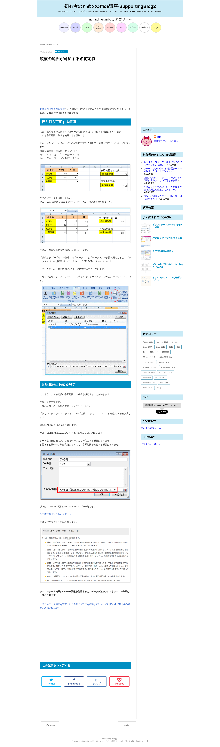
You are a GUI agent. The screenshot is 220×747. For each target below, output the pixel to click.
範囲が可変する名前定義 (52, 109)
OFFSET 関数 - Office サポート (55, 514)
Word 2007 (164, 383)
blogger (175, 342)
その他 (158, 388)
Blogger (115, 738)
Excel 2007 (147, 347)
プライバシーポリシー (152, 444)
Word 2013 (147, 388)
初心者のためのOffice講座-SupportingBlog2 (110, 6)
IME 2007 (154, 352)
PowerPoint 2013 (168, 367)
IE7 (178, 347)
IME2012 (165, 352)
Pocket (119, 681)
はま (159, 137)
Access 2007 (148, 342)
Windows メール (165, 372)
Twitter (51, 681)
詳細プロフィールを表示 (166, 141)
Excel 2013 (160, 347)
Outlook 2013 (163, 362)
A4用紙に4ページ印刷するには (167, 238)
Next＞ (127, 725)
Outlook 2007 (148, 362)
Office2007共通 (149, 357)
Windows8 (147, 378)
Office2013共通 (165, 357)
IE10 (171, 347)
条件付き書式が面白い (163, 251)
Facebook (74, 681)
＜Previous (50, 725)
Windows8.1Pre (149, 383)
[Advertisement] (85, 84)
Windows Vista (149, 372)
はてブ (97, 681)
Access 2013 (162, 342)
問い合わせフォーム (151, 428)
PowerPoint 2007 (150, 367)
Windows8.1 (160, 378)
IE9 (144, 352)
